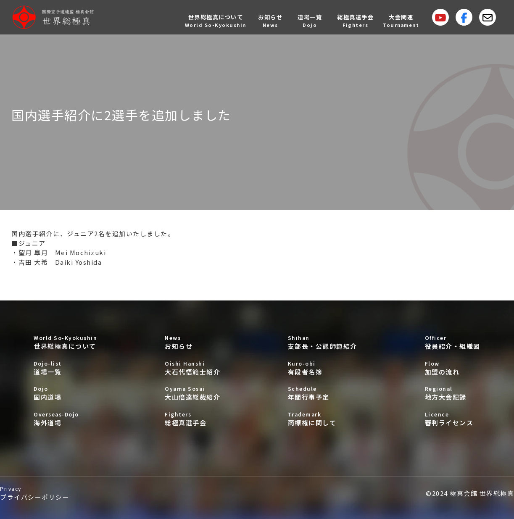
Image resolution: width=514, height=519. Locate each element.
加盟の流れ (452, 368)
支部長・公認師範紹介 (322, 342)
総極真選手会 (192, 419)
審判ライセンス (452, 419)
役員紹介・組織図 (452, 342)
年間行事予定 (322, 393)
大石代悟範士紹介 (192, 368)
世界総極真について (65, 342)
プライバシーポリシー (34, 493)
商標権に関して (322, 419)
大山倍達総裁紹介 (192, 393)
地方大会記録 (452, 393)
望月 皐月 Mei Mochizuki (62, 252)
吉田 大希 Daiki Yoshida (60, 262)
